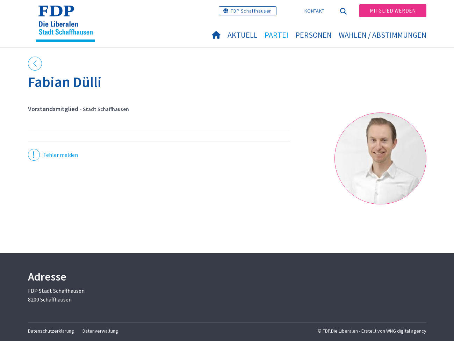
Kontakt (314, 11)
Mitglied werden (393, 10)
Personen (313, 35)
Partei (276, 35)
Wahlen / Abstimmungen (382, 35)
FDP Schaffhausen (251, 11)
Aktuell (243, 35)
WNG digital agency (406, 331)
